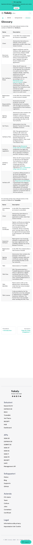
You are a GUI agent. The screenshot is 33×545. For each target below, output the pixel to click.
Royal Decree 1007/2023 (22, 181)
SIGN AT (6, 448)
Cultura (6, 503)
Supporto (7, 483)
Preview (16, 8)
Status (6, 477)
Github (6, 486)
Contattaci (7, 510)
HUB (5, 425)
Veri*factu (7, 418)
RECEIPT (6, 421)
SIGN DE (7, 438)
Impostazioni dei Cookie (12, 526)
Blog (5, 480)
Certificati (7, 513)
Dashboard (8, 428)
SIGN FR (6, 457)
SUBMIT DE (7, 445)
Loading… (16, 313)
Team (6, 500)
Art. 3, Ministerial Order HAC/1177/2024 (21, 168)
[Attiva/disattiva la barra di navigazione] (2, 13)
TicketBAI (7, 415)
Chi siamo (7, 497)
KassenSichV (8, 406)
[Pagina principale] (2, 18)
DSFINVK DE (8, 409)
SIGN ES (6, 451)
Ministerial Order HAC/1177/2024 (18, 81)
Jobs (5, 506)
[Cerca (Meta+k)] (30, 13)
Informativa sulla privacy (12, 523)
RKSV (6, 412)
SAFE (5, 463)
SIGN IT (6, 454)
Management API (10, 466)
